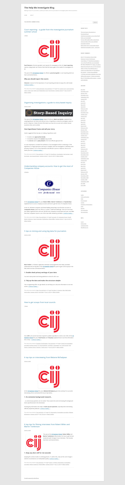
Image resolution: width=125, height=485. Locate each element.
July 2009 (83, 183)
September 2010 (85, 158)
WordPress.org (84, 227)
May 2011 (83, 145)
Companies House (62, 217)
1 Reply (26, 35)
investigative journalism (63, 412)
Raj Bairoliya (45, 219)
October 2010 (84, 156)
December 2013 (84, 95)
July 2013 (83, 101)
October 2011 (84, 135)
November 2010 (84, 154)
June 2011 (83, 143)
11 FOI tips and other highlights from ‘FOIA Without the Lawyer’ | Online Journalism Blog (91, 76)
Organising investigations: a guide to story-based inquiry (48, 102)
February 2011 (84, 149)
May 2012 (83, 122)
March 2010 (83, 170)
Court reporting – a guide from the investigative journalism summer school (49, 30)
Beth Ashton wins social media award (90, 45)
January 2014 (84, 93)
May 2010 (83, 166)
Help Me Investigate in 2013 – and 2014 (90, 47)
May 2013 (83, 105)
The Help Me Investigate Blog (39, 7)
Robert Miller (52, 219)
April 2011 (83, 147)
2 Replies (26, 172)
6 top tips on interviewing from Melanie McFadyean (45, 357)
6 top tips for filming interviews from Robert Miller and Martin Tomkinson (47, 425)
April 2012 (83, 124)
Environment (84, 200)
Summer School (59, 90)
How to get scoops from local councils (39, 302)
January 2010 (84, 174)
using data (41, 292)
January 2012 (84, 130)
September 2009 (85, 181)
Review (82, 208)
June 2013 (83, 103)
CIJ (58, 88)
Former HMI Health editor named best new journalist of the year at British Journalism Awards (90, 41)
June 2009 (83, 185)
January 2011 (84, 151)
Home (25, 15)
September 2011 (85, 137)
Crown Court (30, 90)
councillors (50, 345)
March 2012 (83, 126)
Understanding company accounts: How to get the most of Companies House (48, 167)
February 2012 (84, 128)
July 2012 (83, 118)
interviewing (54, 412)
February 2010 (84, 172)
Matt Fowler (68, 290)
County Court (63, 88)
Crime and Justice (40, 88)
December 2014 (84, 91)
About (32, 15)
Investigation (60, 154)
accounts (54, 217)
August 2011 (84, 139)
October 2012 (84, 114)
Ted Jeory (38, 347)
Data (37, 217)
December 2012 (84, 112)
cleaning (60, 290)
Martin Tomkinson (28, 219)
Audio (82, 195)
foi (60, 345)
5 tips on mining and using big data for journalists (45, 231)
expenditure (56, 345)
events (82, 202)
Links (82, 206)
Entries (83, 223)
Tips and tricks (48, 88)
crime (25, 90)
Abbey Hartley (27, 92)
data (63, 290)
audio (50, 462)
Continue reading (29, 85)
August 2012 (84, 116)
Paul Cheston (51, 90)
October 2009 (84, 179)
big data (54, 290)
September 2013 (85, 97)
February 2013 (84, 108)
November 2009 (84, 177)
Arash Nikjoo (84, 61)
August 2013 (84, 99)
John (82, 57)
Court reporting (70, 88)
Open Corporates (37, 219)
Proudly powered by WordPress (31, 478)
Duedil (69, 217)
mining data (27, 292)
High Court (36, 90)
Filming (55, 462)
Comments (84, 225)
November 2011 (84, 133)
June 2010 (83, 164)
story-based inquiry (34, 156)
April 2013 (83, 107)
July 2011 (83, 141)
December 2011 (84, 131)
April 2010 (83, 168)
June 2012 (83, 120)
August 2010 (84, 160)
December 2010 (84, 153)
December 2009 (84, 176)
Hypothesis (53, 154)
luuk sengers (66, 154)
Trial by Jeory (44, 347)
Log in (82, 222)
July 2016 (83, 89)
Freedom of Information (42, 343)
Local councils (65, 345)
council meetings (43, 345)
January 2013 (84, 110)
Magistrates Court (43, 90)
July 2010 (83, 162)
